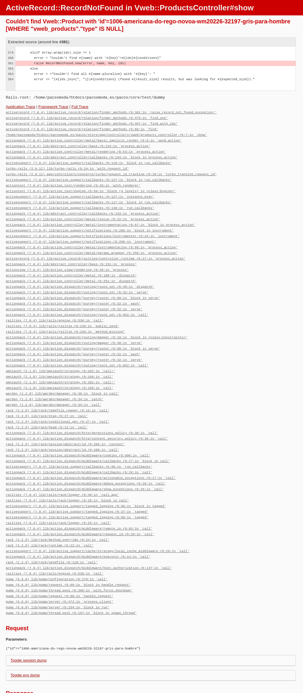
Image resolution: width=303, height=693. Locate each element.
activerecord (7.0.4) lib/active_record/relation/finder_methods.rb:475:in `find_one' (87, 117)
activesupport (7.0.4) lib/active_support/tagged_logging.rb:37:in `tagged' (77, 490)
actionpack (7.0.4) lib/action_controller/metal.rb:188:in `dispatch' (71, 266)
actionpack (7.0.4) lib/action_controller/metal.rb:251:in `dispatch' (71, 272)
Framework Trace (53, 106)
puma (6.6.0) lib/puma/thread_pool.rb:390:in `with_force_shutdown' (69, 565)
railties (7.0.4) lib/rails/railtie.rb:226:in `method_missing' (65, 320)
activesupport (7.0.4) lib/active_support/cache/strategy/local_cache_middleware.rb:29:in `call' (97, 527)
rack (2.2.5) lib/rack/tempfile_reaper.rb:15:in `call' (57, 394)
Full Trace (80, 106)
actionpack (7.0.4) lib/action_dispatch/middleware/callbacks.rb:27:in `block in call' (88, 442)
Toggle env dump (25, 648)
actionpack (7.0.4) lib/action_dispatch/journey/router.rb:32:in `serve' (74, 298)
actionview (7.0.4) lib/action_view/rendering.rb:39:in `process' (67, 261)
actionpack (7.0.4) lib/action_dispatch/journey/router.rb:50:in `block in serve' (83, 288)
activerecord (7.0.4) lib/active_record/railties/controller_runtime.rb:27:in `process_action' (96, 250)
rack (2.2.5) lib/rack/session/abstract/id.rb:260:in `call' (62, 432)
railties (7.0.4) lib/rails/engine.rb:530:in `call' (55, 309)
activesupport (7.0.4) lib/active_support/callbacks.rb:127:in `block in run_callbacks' (89, 176)
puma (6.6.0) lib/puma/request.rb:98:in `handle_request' (59, 570)
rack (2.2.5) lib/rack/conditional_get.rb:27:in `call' (57, 405)
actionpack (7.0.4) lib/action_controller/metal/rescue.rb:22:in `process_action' (83, 213)
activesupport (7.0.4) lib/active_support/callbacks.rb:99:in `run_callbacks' (79, 448)
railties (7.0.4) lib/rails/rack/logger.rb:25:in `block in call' (67, 479)
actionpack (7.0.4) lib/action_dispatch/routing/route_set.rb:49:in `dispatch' (80, 277)
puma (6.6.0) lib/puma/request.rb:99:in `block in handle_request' (68, 559)
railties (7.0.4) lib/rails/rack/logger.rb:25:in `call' (58, 501)
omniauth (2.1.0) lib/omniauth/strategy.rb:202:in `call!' (60, 357)
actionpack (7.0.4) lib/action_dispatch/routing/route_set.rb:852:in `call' (77, 304)
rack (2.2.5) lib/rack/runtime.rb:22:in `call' (50, 522)
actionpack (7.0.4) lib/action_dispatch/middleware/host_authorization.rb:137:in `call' (89, 543)
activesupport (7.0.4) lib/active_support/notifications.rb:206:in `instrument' (81, 234)
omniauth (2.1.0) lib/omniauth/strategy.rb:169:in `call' (59, 362)
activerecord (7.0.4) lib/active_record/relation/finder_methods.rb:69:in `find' (82, 128)
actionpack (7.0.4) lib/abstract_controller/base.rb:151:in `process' (71, 256)
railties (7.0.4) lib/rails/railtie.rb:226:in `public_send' (62, 314)
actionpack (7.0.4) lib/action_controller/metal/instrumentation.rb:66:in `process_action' (92, 240)
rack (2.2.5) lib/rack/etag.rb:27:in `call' (47, 400)
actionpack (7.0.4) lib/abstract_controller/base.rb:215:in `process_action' (78, 144)
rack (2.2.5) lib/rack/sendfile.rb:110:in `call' (52, 538)
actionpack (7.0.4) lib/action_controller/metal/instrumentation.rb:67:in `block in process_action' (100, 218)
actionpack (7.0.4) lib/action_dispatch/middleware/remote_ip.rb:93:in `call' (79, 506)
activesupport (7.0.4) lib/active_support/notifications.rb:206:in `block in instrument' (90, 224)
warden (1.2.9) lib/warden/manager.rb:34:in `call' (53, 389)
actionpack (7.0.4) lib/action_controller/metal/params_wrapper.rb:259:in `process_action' (92, 245)
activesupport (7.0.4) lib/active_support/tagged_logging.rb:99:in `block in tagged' (86, 485)
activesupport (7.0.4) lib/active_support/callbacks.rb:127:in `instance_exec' (80, 192)
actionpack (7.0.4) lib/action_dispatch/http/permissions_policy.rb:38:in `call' (82, 416)
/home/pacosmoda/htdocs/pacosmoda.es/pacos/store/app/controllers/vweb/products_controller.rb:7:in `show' (106, 133)
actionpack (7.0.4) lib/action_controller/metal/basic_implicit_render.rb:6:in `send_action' (94, 138)
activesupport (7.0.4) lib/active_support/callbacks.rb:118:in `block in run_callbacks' (89, 160)
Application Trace (21, 106)
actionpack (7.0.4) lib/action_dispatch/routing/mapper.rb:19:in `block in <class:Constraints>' (97, 325)
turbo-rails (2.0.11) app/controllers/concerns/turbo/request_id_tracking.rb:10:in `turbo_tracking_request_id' (111, 170)
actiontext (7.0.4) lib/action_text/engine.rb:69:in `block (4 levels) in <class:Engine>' (91, 186)
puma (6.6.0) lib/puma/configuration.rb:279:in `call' (56, 554)
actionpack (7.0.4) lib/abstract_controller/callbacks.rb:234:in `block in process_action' (92, 154)
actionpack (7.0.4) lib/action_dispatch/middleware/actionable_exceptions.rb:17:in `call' (91, 458)
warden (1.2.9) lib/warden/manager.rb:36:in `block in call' (62, 378)
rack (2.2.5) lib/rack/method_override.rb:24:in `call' (57, 517)
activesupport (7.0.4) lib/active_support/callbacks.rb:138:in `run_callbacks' (80, 202)
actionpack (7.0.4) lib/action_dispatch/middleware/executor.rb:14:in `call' (78, 533)
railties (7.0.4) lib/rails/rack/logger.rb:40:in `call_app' (62, 474)
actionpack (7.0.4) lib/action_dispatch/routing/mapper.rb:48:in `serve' (74, 330)
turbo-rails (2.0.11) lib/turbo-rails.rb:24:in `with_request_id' (67, 165)
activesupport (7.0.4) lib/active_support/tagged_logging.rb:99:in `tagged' (77, 495)
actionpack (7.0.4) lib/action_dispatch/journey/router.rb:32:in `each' (73, 293)
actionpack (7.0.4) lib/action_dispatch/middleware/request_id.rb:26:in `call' (80, 511)
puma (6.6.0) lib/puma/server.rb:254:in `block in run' (57, 581)
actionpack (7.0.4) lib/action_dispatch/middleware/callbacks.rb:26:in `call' (79, 453)
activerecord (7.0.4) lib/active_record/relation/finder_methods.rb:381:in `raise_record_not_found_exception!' (111, 112)
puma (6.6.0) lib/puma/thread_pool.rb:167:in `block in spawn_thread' (71, 586)
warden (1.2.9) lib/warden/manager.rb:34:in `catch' (55, 384)
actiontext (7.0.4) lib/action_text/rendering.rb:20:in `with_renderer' (73, 181)
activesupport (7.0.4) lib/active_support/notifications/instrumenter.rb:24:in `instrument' (93, 229)
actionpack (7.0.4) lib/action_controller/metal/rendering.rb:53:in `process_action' (86, 149)
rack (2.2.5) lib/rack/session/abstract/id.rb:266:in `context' (65, 426)
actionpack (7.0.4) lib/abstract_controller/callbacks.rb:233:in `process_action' (83, 208)
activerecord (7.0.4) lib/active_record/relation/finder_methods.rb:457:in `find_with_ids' (92, 122)
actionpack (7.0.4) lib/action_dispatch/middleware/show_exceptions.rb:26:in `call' (85, 469)
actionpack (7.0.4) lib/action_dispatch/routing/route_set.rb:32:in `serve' (77, 282)
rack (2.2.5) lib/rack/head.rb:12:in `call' (47, 410)
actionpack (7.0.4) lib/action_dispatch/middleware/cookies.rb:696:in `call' (78, 437)
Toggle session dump (29, 633)
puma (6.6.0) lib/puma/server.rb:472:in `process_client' (59, 575)
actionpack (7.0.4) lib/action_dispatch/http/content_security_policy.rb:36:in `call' (87, 421)
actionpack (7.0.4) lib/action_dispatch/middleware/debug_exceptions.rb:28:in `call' (86, 464)
